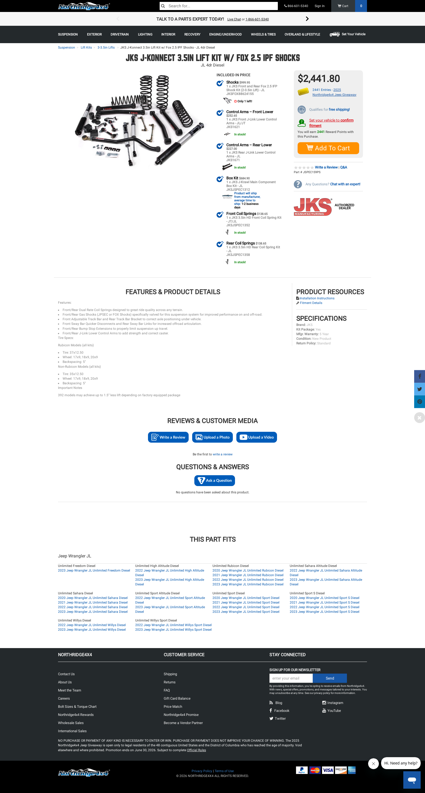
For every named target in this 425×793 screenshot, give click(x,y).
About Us (65, 682)
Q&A (343, 167)
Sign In (320, 6)
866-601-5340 (296, 6)
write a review (223, 454)
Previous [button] (117, 19)
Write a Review (326, 167)
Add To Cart (328, 148)
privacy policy (322, 692)
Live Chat (234, 19)
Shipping (170, 674)
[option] (212, 19)
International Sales (72, 731)
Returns (170, 682)
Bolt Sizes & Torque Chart (77, 706)
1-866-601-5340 (257, 19)
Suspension (66, 47)
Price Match (173, 706)
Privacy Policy (202, 771)
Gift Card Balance (177, 698)
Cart (352, 6)
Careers (64, 698)
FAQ (167, 690)
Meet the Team (69, 690)
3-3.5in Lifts (106, 47)
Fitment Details (311, 302)
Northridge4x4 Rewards (76, 714)
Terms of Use (224, 771)
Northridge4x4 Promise (181, 714)
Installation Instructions (317, 298)
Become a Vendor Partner (183, 723)
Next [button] (307, 19)
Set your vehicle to (331, 123)
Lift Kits (86, 47)
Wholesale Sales (71, 723)
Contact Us (66, 674)
